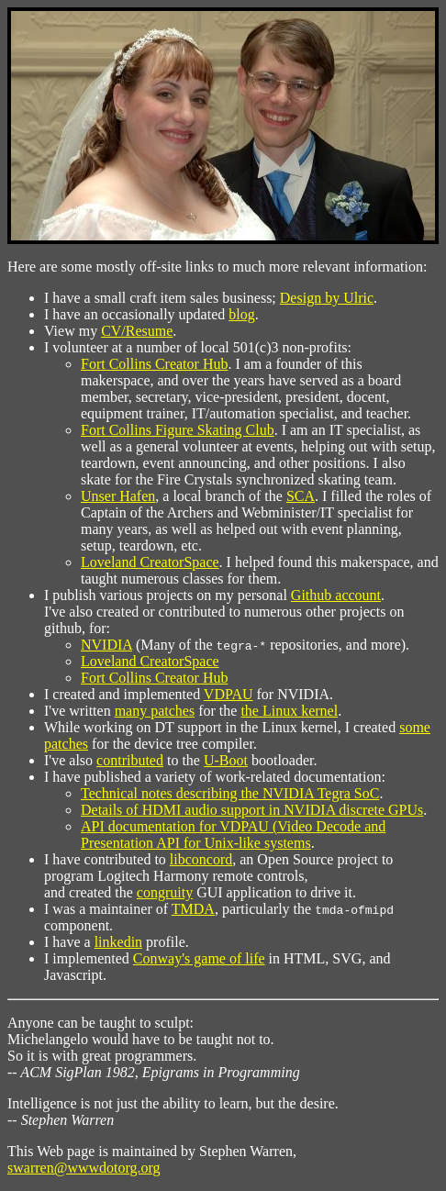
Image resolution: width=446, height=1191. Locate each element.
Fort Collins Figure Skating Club (177, 430)
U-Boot (226, 760)
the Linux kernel (289, 710)
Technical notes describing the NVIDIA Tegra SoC (230, 793)
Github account (336, 595)
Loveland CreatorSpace (150, 562)
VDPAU (228, 694)
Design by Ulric (327, 298)
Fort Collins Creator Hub (154, 364)
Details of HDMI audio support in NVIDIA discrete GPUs (252, 810)
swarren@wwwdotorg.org (84, 1167)
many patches (155, 710)
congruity (165, 892)
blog (241, 314)
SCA (300, 496)
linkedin (118, 942)
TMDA (193, 909)
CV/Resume (137, 331)
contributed (129, 760)
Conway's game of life (199, 958)
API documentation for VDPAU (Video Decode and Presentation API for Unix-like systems (233, 834)
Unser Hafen (118, 496)
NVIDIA (106, 644)
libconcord (201, 859)
